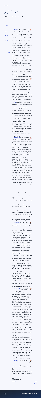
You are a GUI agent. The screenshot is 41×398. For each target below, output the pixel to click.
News (28, 393)
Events (34, 393)
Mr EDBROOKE (9, 55)
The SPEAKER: (14, 102)
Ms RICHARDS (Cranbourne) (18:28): (16, 137)
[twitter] (31, 394)
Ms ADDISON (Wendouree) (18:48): (16, 288)
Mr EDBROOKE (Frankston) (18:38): (16, 222)
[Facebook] (34, 394)
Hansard (9, 5)
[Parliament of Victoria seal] (5, 393)
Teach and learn (31, 393)
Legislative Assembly (6, 5)
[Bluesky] (36, 394)
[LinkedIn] (32, 394)
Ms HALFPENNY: (14, 107)
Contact (36, 393)
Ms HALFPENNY (9, 52)
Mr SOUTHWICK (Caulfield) (15, 29)
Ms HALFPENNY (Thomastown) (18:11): (17, 78)
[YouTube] (35, 394)
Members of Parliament (24, 393)
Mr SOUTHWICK (9, 50)
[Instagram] (33, 394)
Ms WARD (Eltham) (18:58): (15, 360)
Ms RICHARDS (9, 53)
